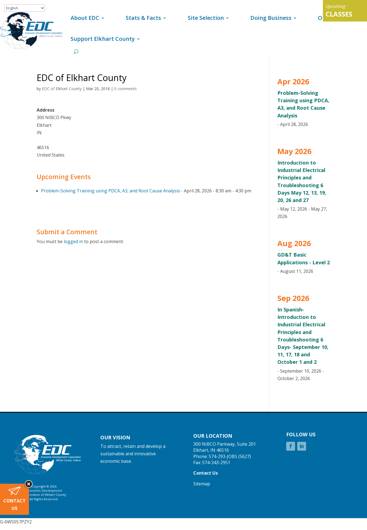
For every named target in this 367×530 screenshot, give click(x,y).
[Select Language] (24, 8)
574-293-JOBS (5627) (230, 456)
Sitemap (201, 484)
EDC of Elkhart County (62, 88)
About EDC (85, 17)
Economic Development (44, 490)
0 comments (125, 88)
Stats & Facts (143, 17)
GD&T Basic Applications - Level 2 (303, 258)
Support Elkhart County (103, 38)
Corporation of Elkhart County (44, 495)
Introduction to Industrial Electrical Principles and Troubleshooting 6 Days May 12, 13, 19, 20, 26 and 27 (301, 181)
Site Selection (206, 17)
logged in (73, 241)
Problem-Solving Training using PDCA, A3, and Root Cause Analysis (110, 191)
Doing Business (270, 17)
